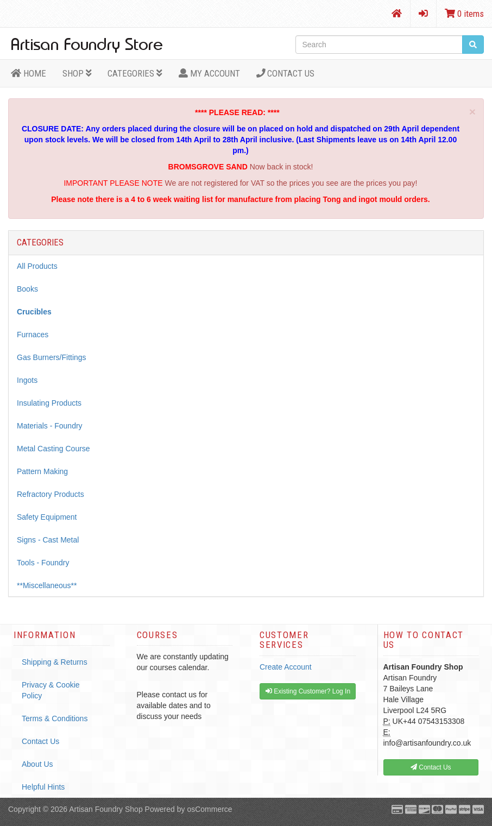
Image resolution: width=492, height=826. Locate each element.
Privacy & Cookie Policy (51, 690)
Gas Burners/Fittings (51, 357)
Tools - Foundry (43, 562)
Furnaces (32, 334)
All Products (37, 266)
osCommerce (209, 809)
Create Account (286, 667)
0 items (464, 13)
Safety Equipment (47, 517)
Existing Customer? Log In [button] (308, 691)
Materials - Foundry (50, 425)
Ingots (27, 380)
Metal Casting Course (53, 448)
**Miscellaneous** (47, 585)
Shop (77, 73)
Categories (135, 73)
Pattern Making (42, 471)
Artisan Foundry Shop (105, 809)
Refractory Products (50, 494)
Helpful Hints (43, 787)
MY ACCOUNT (209, 73)
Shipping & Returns (54, 662)
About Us (37, 764)
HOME (28, 73)
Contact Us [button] (431, 767)
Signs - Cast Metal (48, 539)
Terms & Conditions (54, 718)
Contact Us (285, 73)
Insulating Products (49, 403)
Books (27, 289)
